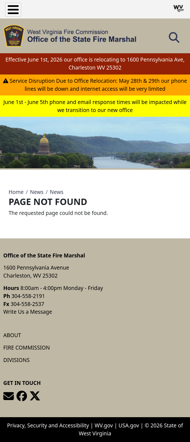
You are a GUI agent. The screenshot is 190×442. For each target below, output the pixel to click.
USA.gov (129, 425)
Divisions (16, 360)
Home (16, 192)
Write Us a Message (27, 311)
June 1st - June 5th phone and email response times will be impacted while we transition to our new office (94, 106)
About (12, 335)
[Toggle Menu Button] (13, 10)
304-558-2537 (27, 304)
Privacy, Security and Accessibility (48, 425)
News (36, 192)
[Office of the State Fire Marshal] (69, 36)
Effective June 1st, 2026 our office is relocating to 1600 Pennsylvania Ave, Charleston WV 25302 (95, 63)
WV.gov (104, 425)
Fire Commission (26, 347)
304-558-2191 (28, 296)
